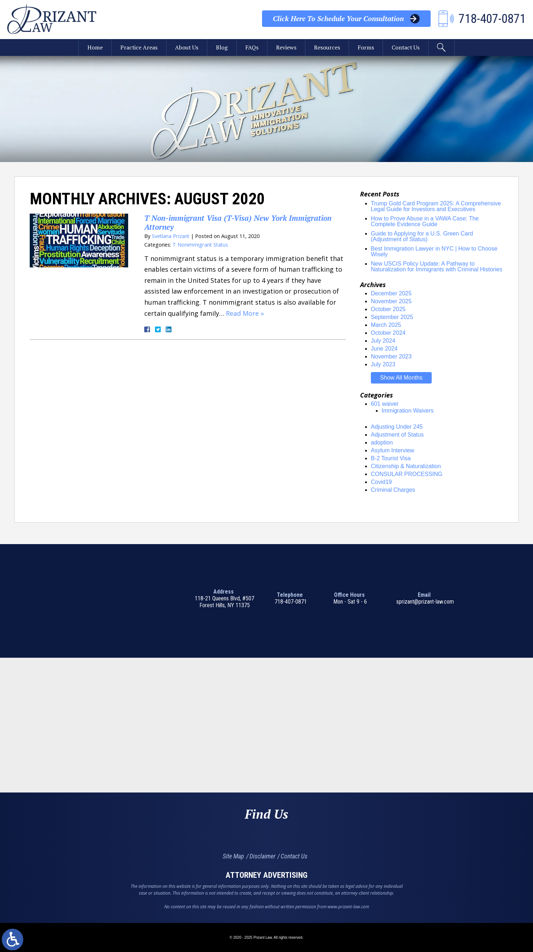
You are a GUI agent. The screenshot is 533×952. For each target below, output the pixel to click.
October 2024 (388, 333)
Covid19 (381, 482)
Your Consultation (338, 18)
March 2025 (386, 325)
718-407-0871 (291, 601)
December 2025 (391, 293)
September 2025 (392, 317)
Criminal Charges (393, 490)
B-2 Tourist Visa (391, 458)
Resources (327, 48)
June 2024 (384, 349)
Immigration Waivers (407, 411)
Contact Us (406, 48)
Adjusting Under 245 (397, 427)
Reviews (286, 48)
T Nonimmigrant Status (201, 244)
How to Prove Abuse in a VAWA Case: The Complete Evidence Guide (425, 221)
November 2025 (391, 301)
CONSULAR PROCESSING (406, 474)
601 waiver (384, 404)
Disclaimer (262, 856)
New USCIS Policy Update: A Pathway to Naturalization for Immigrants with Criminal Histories (436, 266)
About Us (186, 48)
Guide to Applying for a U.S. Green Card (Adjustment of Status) (422, 236)
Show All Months (401, 378)
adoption (382, 442)
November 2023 (391, 356)
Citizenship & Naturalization (406, 466)
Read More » (245, 313)
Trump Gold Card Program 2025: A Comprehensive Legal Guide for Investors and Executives (436, 206)
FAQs (251, 48)
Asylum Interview (392, 450)
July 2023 (383, 364)
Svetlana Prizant (171, 236)
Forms (366, 48)
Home (94, 48)
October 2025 (388, 309)
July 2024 (383, 341)
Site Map (233, 856)
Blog (222, 48)
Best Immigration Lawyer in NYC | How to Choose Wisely (434, 251)
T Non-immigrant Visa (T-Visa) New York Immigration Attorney (238, 222)
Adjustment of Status (397, 435)
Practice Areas (138, 48)
